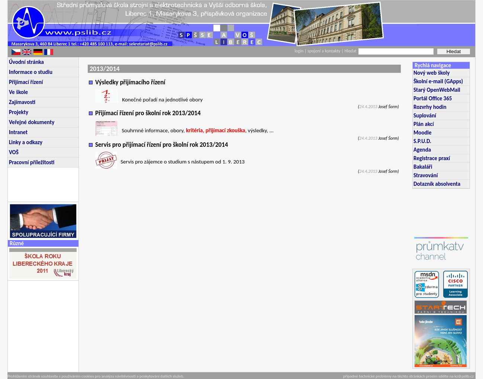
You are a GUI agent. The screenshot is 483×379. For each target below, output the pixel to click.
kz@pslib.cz (464, 376)
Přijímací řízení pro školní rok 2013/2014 (148, 113)
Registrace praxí (431, 158)
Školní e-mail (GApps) (438, 81)
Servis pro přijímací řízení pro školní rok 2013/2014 (161, 145)
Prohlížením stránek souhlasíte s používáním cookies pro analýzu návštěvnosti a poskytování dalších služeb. (95, 376)
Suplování (424, 115)
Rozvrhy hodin (430, 107)
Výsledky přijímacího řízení (130, 82)
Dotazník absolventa (436, 184)
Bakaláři (422, 166)
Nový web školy (431, 72)
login (298, 51)
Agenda (422, 149)
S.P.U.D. (422, 141)
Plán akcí (423, 124)
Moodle (422, 132)
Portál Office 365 (432, 98)
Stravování (425, 175)
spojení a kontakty (324, 51)
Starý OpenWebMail (436, 90)
